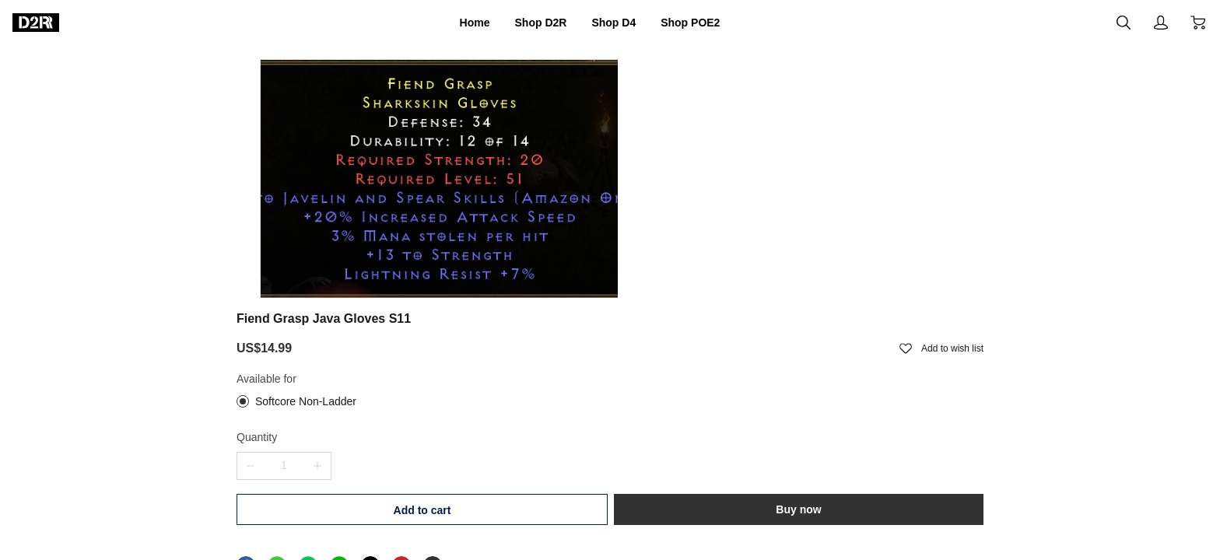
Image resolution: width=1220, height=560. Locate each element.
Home (452, 22)
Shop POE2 (709, 22)
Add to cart (712, 313)
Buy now (897, 312)
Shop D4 (617, 22)
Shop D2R (529, 22)
